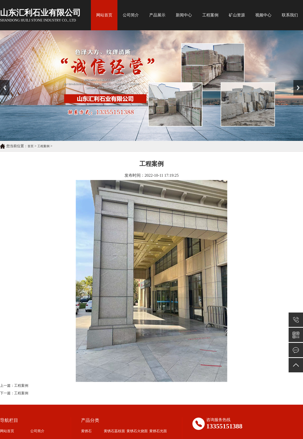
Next (296, 82)
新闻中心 (184, 15)
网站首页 (104, 15)
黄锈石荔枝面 (114, 431)
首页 (31, 146)
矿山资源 (237, 15)
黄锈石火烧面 (137, 431)
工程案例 (210, 15)
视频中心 (263, 15)
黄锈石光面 (158, 431)
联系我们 (290, 15)
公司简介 (131, 15)
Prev (3, 82)
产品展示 (157, 15)
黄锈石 (86, 431)
